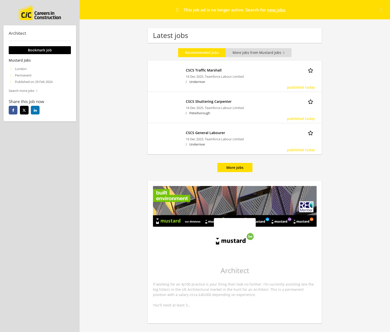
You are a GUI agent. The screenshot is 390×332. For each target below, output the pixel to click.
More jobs (235, 167)
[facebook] (13, 110)
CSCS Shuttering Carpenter (209, 101)
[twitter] (24, 110)
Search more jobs (21, 91)
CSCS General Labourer (205, 132)
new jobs (276, 10)
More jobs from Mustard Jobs (258, 52)
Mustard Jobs (20, 60)
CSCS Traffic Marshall (204, 70)
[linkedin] (35, 110)
